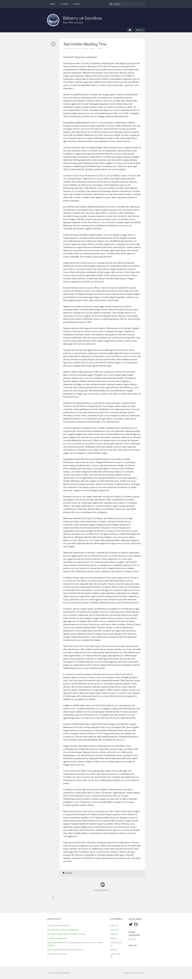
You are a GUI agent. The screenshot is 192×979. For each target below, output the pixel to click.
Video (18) (114, 925)
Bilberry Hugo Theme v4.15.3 (134, 973)
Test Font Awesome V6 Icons (58, 925)
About (52, 4)
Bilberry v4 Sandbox (82, 18)
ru (142, 30)
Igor (100, 48)
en (138, 30)
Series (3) (114, 949)
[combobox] (126, 4)
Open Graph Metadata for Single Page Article (65, 949)
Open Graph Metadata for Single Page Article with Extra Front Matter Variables (75, 944)
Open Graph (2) (115, 955)
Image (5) (114, 934)
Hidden (69, 873)
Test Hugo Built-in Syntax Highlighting (62, 930)
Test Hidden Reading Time (84, 44)
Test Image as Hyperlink (57, 954)
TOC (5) (113, 938)
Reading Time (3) (115, 944)
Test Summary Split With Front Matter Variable (66, 934)
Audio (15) (114, 930)
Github (76, 4)
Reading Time (87, 48)
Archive (64, 4)
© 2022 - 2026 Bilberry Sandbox (58, 973)
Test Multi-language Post (57, 938)
